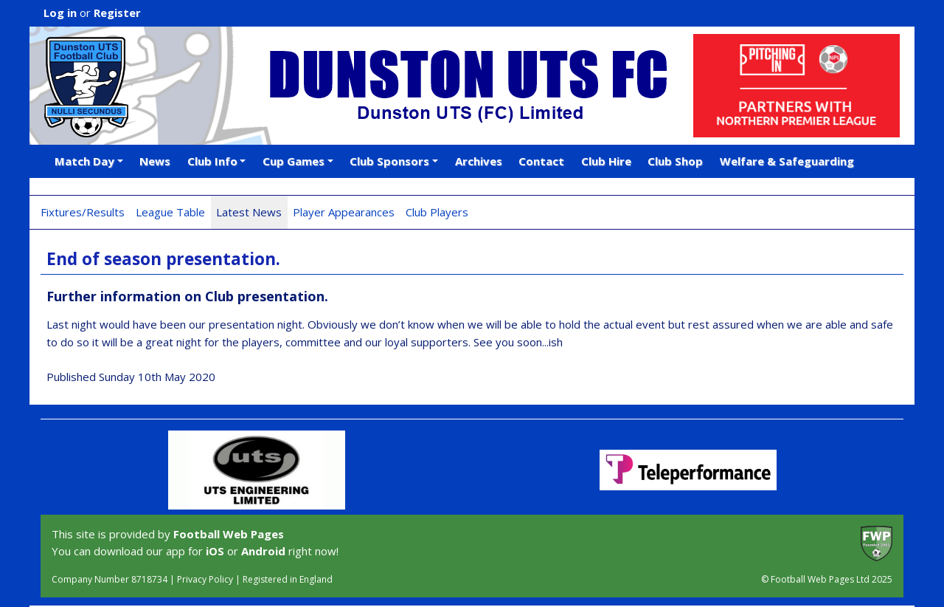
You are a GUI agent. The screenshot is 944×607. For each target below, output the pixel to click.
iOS (215, 550)
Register (117, 12)
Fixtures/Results (83, 212)
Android (263, 550)
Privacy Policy (205, 579)
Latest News (249, 212)
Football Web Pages (228, 534)
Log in (60, 12)
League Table (170, 212)
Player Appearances (344, 212)
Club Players (437, 212)
